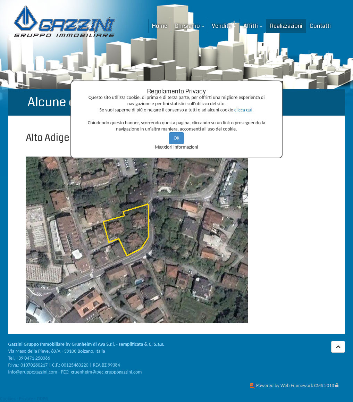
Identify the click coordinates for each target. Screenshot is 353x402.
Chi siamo (189, 26)
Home (159, 26)
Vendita (224, 26)
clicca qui (243, 110)
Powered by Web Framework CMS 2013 (295, 385)
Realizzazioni (286, 26)
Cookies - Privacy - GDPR (24, 399)
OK (176, 138)
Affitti (252, 26)
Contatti (320, 26)
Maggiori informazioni (176, 147)
